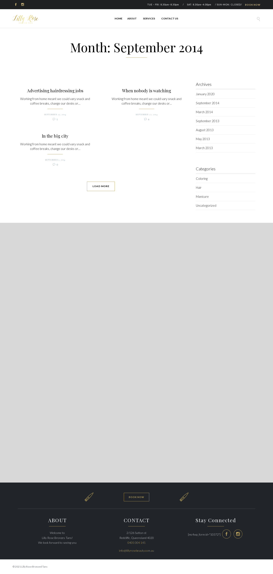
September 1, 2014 (106, 311)
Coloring (202, 178)
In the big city (106, 292)
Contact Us (169, 18)
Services (149, 18)
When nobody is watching (106, 131)
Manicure (202, 196)
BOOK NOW (252, 4)
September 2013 (207, 121)
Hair (199, 187)
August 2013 (205, 130)
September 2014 (207, 103)
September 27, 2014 (107, 110)
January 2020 (205, 94)
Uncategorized (206, 205)
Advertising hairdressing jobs (107, 90)
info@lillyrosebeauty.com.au (136, 550)
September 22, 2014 (107, 150)
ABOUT (132, 18)
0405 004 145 (136, 542)
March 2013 (204, 148)
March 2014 (204, 112)
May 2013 (203, 139)
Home (118, 18)
